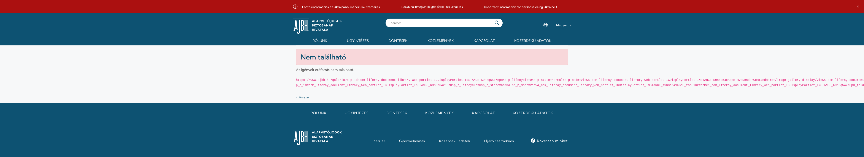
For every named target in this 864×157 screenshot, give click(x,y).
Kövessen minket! (553, 141)
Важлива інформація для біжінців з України (431, 7)
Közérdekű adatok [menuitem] (532, 40)
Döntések (397, 113)
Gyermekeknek (412, 141)
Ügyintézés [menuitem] (358, 40)
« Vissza (302, 97)
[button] (858, 6)
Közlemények (439, 113)
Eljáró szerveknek (499, 141)
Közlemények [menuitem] (440, 40)
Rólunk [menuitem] (320, 40)
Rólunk (319, 113)
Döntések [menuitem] (398, 40)
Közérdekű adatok (533, 113)
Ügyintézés (357, 113)
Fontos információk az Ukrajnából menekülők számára (340, 7)
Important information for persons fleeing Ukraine (519, 7)
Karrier (379, 141)
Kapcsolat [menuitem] (484, 40)
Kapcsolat (483, 113)
